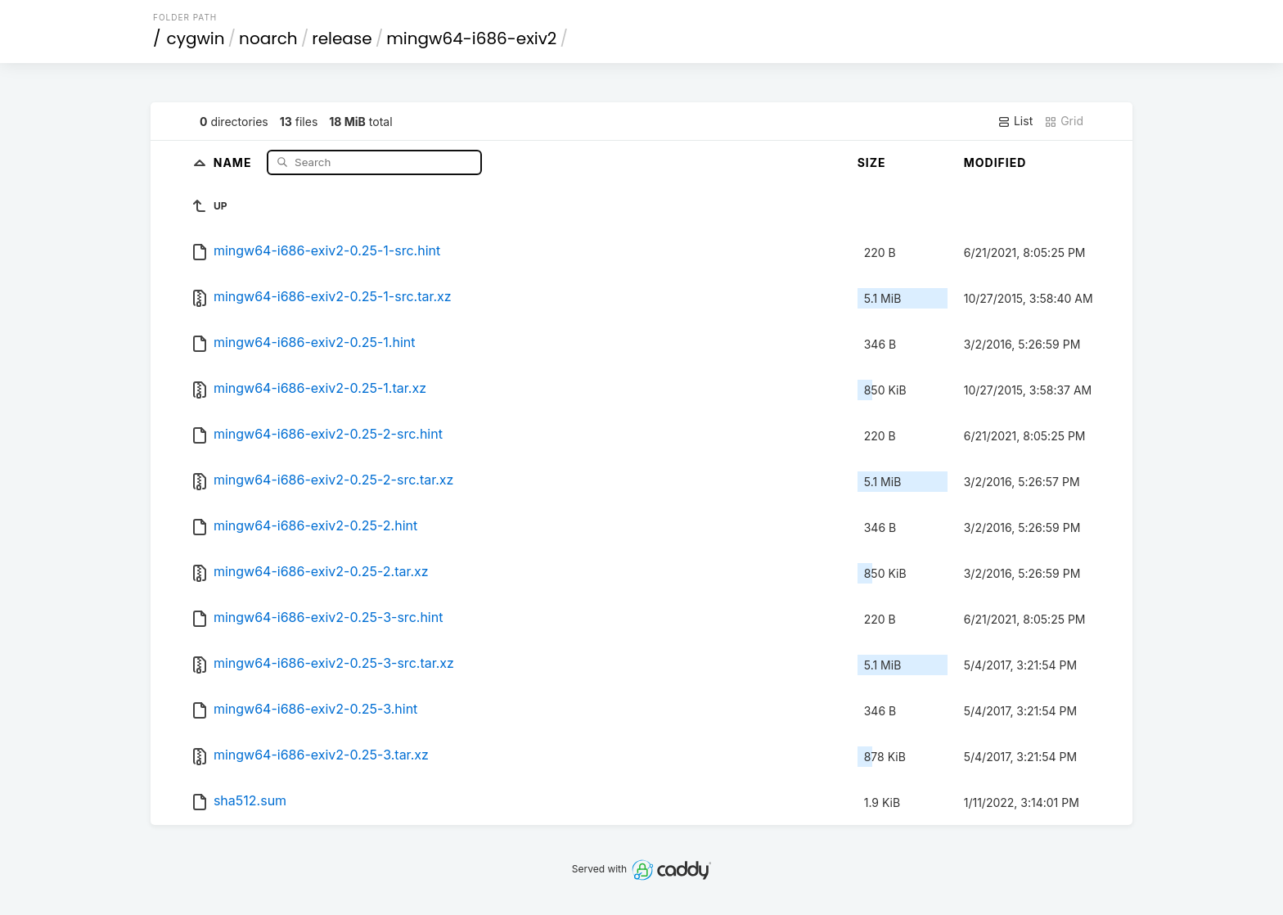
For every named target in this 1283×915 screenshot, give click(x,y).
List (1015, 121)
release (342, 38)
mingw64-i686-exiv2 (471, 38)
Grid (1063, 121)
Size (872, 162)
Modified (995, 162)
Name (234, 162)
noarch (268, 38)
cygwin (196, 38)
